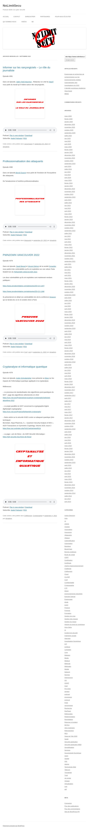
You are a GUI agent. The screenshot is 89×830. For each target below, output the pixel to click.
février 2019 (69, 348)
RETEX (67, 725)
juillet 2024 (68, 169)
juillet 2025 (68, 136)
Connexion (68, 803)
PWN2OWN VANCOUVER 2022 (21, 255)
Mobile (67, 669)
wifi (66, 789)
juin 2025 (68, 138)
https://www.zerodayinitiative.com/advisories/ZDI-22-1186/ (23, 291)
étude (66, 602)
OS (66, 680)
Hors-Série (68, 627)
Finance (67, 608)
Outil (66, 686)
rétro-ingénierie (70, 728)
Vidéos (24, 22)
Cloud (66, 574)
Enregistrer (30, 16)
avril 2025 (68, 144)
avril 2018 (68, 376)
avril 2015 (68, 476)
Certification (69, 560)
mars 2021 (68, 278)
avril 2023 (68, 211)
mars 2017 (68, 412)
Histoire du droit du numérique (75, 624)
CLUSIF (67, 577)
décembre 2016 (70, 420)
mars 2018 (68, 379)
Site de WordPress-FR (72, 812)
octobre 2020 (69, 292)
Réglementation (70, 717)
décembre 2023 (70, 189)
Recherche (68, 708)
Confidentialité (69, 582)
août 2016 (68, 432)
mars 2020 (68, 312)
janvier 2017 (69, 418)
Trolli (66, 775)
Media (67, 658)
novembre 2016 (70, 423)
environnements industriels (74, 594)
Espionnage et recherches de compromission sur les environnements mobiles (74, 77)
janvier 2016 (69, 451)
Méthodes (68, 666)
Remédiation (69, 719)
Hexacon (52, 297)
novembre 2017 (70, 390)
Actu (66, 518)
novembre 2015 (70, 457)
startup (67, 764)
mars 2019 (68, 345)
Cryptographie (37, 516)
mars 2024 (68, 180)
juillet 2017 (68, 401)
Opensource (69, 677)
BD (33, 22)
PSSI (66, 703)
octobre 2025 (69, 130)
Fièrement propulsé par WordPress (13, 826)
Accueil (6, 16)
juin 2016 (68, 437)
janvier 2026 (69, 122)
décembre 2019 (70, 320)
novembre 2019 (70, 323)
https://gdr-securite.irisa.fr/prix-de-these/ (17, 437)
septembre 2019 (70, 328)
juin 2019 (68, 337)
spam (66, 756)
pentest (67, 691)
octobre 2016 (69, 426)
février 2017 (69, 415)
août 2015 (68, 465)
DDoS (67, 591)
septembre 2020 (70, 295)
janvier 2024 (69, 186)
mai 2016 (68, 440)
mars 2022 (68, 244)
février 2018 (69, 381)
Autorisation (69, 543)
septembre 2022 (70, 231)
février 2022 (69, 247)
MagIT (51, 82)
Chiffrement (28, 516)
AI (65, 521)
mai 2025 (68, 141)
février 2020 (69, 314)
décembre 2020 (70, 286)
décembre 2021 (70, 253)
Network (67, 672)
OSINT (67, 683)
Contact (16, 16)
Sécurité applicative (71, 742)
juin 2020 (68, 303)
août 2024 (68, 166)
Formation (68, 613)
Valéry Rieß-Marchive (24, 82)
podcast (67, 694)
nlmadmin (6, 147)
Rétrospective (69, 731)
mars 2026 (68, 116)
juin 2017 (68, 404)
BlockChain (68, 549)
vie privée (68, 778)
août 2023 (68, 200)
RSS (25, 138)
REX (66, 733)
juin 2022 (68, 236)
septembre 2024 (70, 163)
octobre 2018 (69, 359)
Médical (67, 661)
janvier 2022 (69, 250)
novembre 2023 (70, 191)
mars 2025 (68, 147)
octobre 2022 (69, 228)
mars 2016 (68, 446)
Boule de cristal (70, 555)
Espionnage (69, 599)
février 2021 (69, 281)
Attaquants (27, 240)
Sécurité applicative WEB (73, 744)
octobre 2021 (69, 258)
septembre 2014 (70, 493)
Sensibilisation (69, 747)
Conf (25, 352)
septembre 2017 (70, 395)
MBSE (67, 94)
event (66, 605)
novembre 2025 (70, 127)
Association (68, 529)
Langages (68, 650)
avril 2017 (68, 409)
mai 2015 (68, 474)
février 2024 (69, 183)
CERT (67, 557)
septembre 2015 (70, 462)
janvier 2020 (69, 317)
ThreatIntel (68, 772)
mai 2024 (68, 175)
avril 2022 (68, 242)
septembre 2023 (70, 197)
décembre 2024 (70, 155)
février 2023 (69, 217)
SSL (66, 761)
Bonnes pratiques (70, 552)
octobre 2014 (69, 490)
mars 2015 (68, 479)
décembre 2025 (70, 124)
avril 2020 (68, 309)
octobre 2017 (69, 393)
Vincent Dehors (33, 266)
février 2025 (69, 149)
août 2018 (68, 365)
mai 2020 (68, 306)
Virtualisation (69, 784)
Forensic (67, 610)
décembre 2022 (70, 222)
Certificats (68, 563)
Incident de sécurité (71, 633)
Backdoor (68, 546)
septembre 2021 (70, 261)
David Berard (21, 266)
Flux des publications (72, 806)
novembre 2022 (70, 225)
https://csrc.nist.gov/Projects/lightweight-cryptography (22, 412)
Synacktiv (52, 266)
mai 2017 (68, 406)
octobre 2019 (69, 325)
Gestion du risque (70, 622)
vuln (29, 352)
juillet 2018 (68, 367)
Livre (66, 652)
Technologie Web (70, 767)
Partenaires (45, 16)
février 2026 (69, 119)
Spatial (67, 758)
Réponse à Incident (71, 722)
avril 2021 (68, 275)
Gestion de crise (70, 616)
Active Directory (70, 515)
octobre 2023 (69, 194)
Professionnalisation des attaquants (23, 161)
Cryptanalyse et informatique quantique (25, 366)
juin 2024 (68, 172)
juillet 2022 (68, 233)
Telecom (67, 770)
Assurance (68, 532)
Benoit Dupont (20, 173)
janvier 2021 (69, 284)
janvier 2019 (69, 351)
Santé (66, 739)
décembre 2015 (70, 454)
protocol (67, 700)
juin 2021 (68, 270)
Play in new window (17, 135)
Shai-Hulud (68, 91)
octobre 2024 (69, 161)
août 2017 (68, 398)
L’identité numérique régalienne (75, 88)
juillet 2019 (68, 334)
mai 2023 (68, 208)
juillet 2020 (68, 300)
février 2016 (69, 448)
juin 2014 (68, 499)
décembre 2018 (70, 353)
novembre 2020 (70, 289)
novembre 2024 (70, 158)
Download (28, 135)
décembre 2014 (70, 485)
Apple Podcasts (16, 138)
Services (67, 750)
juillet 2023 (68, 203)
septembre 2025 (70, 133)
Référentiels (69, 714)
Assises (67, 527)
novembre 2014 (70, 488)
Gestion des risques (71, 619)
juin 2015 (68, 471)
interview (67, 638)
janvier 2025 (69, 152)
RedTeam (68, 711)
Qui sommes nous (9, 22)
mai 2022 (68, 239)
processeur (68, 697)
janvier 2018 (69, 384)
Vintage (67, 781)
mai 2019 (68, 339)
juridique (67, 647)
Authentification (70, 541)
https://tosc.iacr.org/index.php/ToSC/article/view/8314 (22, 428)
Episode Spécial (70, 596)
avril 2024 (68, 177)
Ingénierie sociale (70, 636)
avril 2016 (68, 443)
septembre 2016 (70, 429)
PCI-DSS (68, 689)
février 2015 (69, 482)
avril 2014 (68, 501)
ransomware (28, 144)
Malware (67, 655)
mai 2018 (68, 373)
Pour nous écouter (63, 16)
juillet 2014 (68, 496)
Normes (67, 675)
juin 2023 (68, 205)
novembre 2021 (70, 256)
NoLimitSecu (12, 5)
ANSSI (67, 524)
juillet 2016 (68, 434)
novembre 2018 (70, 356)
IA (65, 630)
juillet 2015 (68, 468)
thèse (47, 378)
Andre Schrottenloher (23, 378)
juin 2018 (68, 370)
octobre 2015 (69, 460)
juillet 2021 (68, 267)
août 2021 (68, 264)
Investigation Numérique (73, 641)
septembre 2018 (70, 362)
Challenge (68, 569)
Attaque (67, 538)
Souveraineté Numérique (73, 753)
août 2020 (68, 298)
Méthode (67, 663)
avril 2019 (68, 342)
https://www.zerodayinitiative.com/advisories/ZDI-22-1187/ (23, 286)
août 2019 (68, 331)
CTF (66, 588)
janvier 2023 (69, 219)
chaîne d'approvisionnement (74, 566)
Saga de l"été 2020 (71, 736)
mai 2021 (68, 272)
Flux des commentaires (72, 809)
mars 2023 (68, 214)
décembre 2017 (70, 387)
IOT (66, 644)
